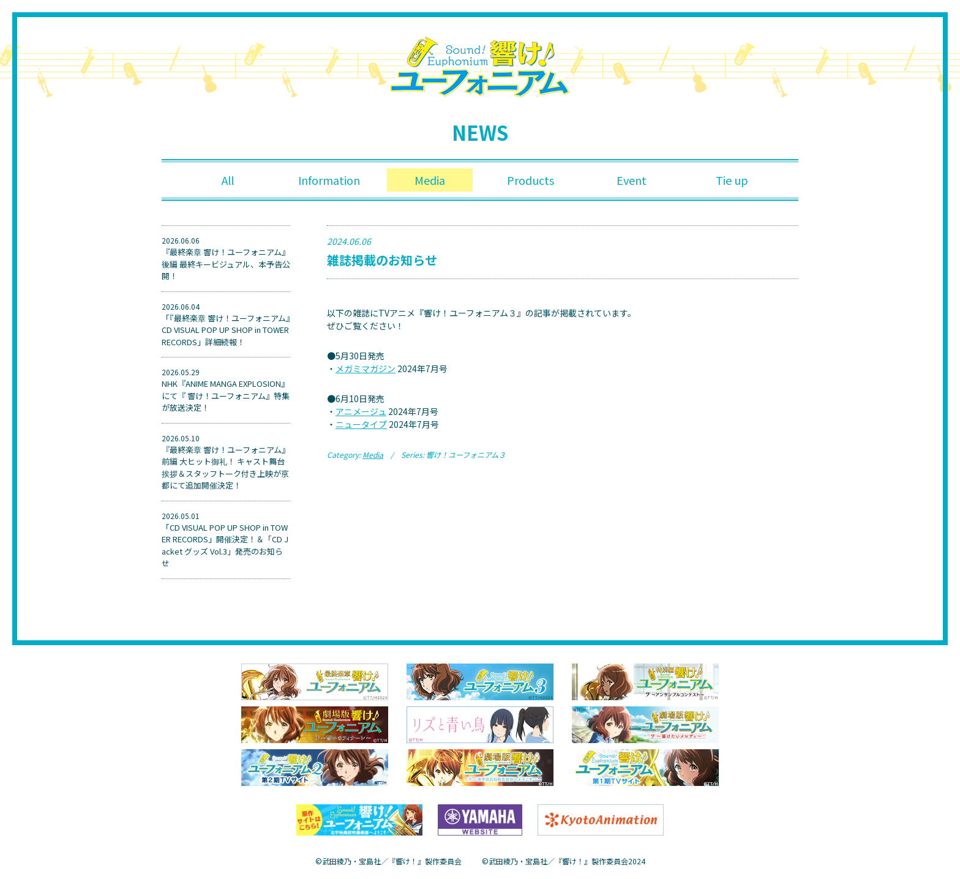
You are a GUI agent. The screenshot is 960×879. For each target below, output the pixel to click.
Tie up (732, 180)
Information (329, 180)
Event (632, 180)
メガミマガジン (366, 368)
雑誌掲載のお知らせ (382, 260)
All (228, 180)
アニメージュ (361, 411)
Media (429, 180)
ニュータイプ (361, 424)
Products (530, 180)
